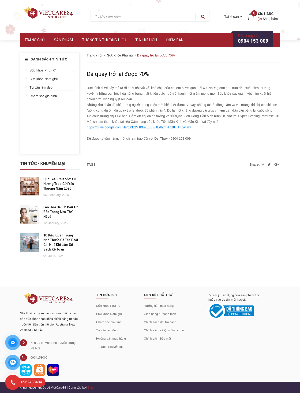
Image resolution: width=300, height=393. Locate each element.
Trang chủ (35, 40)
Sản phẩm (63, 40)
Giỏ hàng (266, 14)
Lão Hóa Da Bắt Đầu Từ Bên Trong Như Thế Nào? (60, 211)
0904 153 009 (253, 41)
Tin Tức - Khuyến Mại (42, 163)
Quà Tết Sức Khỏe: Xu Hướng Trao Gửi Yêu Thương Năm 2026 (59, 183)
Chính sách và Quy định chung (165, 330)
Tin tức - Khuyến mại (110, 346)
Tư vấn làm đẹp (41, 87)
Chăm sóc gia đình (43, 96)
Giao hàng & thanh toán (160, 314)
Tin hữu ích (146, 40)
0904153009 (38, 357)
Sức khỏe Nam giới (44, 79)
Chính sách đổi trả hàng (160, 322)
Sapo (90, 387)
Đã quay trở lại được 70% (118, 74)
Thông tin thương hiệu (104, 40)
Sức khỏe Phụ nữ (43, 70)
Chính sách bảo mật (157, 338)
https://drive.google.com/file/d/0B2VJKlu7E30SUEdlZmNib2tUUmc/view (139, 127)
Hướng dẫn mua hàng (111, 338)
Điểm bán (175, 40)
